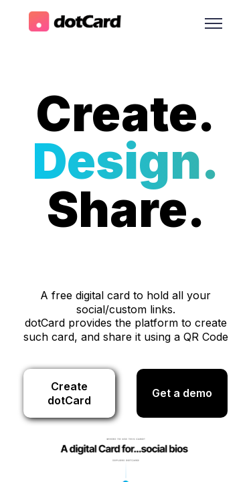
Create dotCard (69, 393)
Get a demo (182, 393)
